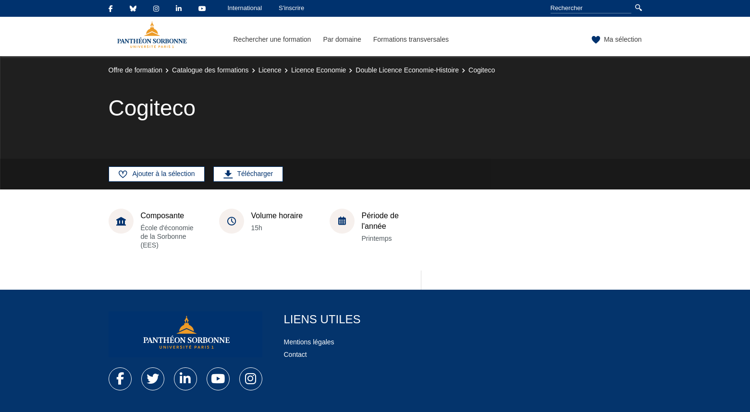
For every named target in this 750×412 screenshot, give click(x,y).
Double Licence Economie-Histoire (407, 70)
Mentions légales (309, 342)
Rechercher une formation (272, 39)
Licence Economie (318, 70)
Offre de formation (136, 70)
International (245, 8)
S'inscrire (291, 8)
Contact (295, 354)
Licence (270, 70)
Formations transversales (411, 39)
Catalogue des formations (210, 70)
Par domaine (342, 39)
